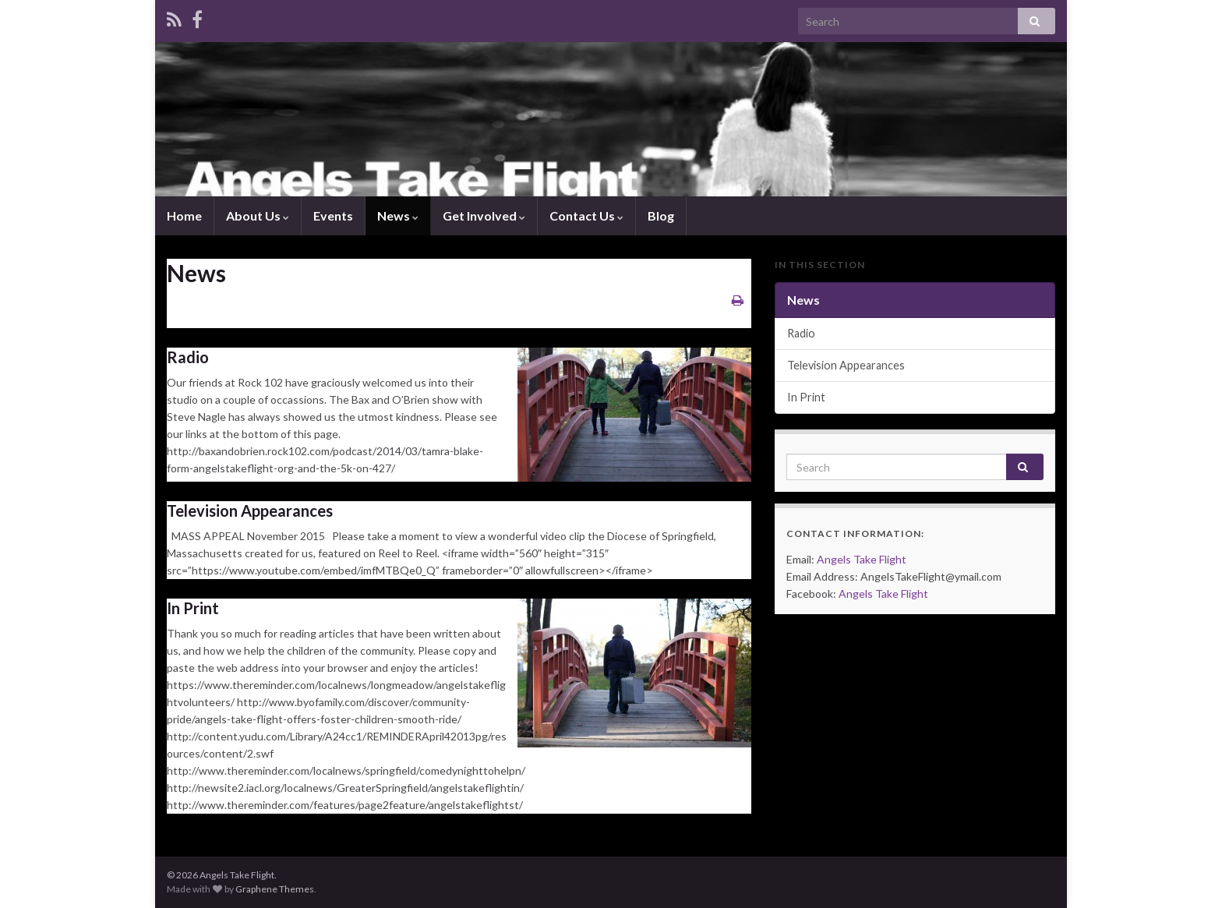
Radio (188, 357)
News (398, 215)
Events (333, 215)
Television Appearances (250, 510)
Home (184, 215)
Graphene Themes (274, 889)
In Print (193, 608)
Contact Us (586, 215)
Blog (661, 215)
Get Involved (484, 215)
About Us (257, 215)
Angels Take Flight (861, 559)
